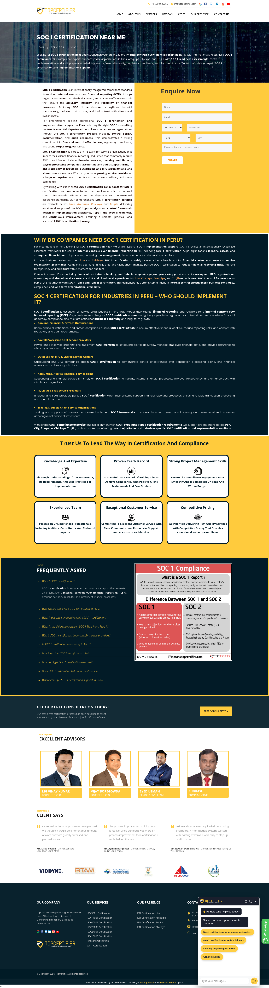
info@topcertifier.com (183, 3)
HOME (41, 47)
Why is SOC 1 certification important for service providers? (74, 635)
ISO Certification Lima (149, 913)
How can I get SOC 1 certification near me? (65, 662)
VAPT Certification (97, 945)
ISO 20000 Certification (100, 936)
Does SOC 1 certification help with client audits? (68, 671)
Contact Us (221, 14)
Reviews (167, 14)
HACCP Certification (98, 941)
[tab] (84, 581)
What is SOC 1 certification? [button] (56, 581)
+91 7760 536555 (159, 3)
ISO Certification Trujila (150, 922)
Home (119, 14)
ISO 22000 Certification (100, 927)
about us (134, 14)
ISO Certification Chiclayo (151, 927)
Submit (172, 160)
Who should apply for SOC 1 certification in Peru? (69, 608)
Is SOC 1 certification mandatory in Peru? (64, 644)
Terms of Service (167, 982)
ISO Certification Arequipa (151, 917)
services (151, 14)
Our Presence (200, 14)
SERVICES (57, 47)
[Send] (254, 981)
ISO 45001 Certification (100, 922)
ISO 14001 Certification (100, 917)
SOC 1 (74, 47)
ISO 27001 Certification (100, 931)
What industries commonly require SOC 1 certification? (72, 617)
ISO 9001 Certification (99, 913)
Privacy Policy (147, 982)
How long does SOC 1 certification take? (63, 653)
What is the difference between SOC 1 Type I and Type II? (73, 626)
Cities (181, 14)
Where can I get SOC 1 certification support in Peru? (70, 680)
